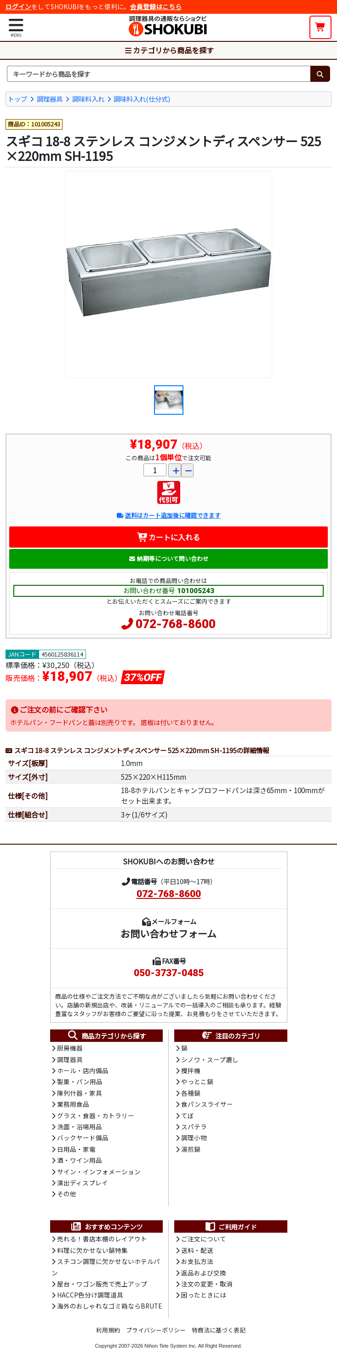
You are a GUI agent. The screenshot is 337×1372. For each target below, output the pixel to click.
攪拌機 (190, 1070)
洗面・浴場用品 (79, 1126)
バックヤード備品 (83, 1137)
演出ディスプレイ (82, 1182)
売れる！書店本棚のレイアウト (102, 1238)
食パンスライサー (207, 1104)
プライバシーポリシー (156, 1330)
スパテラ (194, 1126)
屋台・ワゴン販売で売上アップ (102, 1283)
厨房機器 (70, 1047)
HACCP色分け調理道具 (90, 1294)
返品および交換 (203, 1272)
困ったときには (203, 1294)
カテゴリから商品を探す (169, 50)
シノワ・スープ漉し (210, 1059)
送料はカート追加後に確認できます (168, 515)
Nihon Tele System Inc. (170, 1346)
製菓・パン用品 (80, 1081)
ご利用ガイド (230, 1226)
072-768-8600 (176, 624)
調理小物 (194, 1137)
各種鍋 (190, 1093)
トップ (17, 98)
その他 (66, 1193)
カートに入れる (168, 537)
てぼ (187, 1115)
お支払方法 (197, 1261)
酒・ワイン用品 (79, 1160)
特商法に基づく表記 (219, 1330)
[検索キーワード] (158, 74)
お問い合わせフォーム (168, 933)
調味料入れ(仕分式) (142, 98)
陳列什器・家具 (79, 1093)
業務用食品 (73, 1104)
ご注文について (203, 1238)
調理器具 (50, 98)
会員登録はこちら (156, 6)
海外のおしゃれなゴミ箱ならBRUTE (109, 1305)
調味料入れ (88, 98)
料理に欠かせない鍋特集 (92, 1250)
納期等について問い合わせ (168, 558)
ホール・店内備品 (83, 1070)
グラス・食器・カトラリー (95, 1115)
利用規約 (108, 1330)
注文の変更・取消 (207, 1283)
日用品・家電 (76, 1149)
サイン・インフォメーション (99, 1171)
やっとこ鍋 (197, 1081)
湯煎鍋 (190, 1149)
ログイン (18, 6)
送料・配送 (197, 1250)
